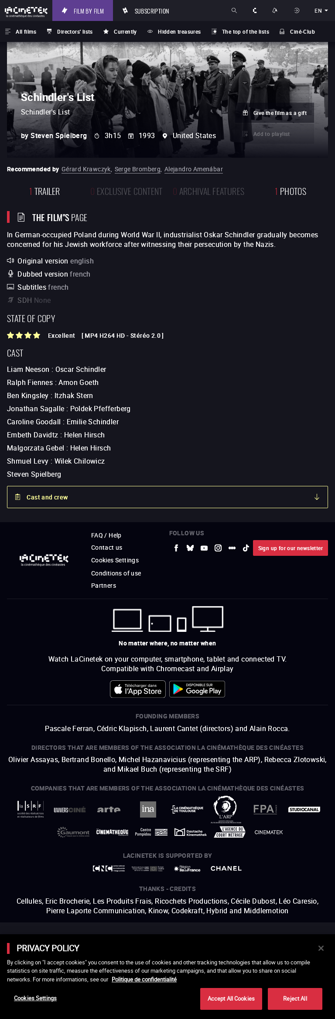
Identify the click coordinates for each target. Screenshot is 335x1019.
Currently (125, 31)
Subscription (152, 10)
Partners (103, 585)
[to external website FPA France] (265, 809)
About (255, 10)
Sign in (297, 10)
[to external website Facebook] (176, 548)
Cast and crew (47, 497)
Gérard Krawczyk (86, 169)
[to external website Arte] (109, 809)
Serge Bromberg (138, 169)
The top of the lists (245, 31)
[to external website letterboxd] (232, 548)
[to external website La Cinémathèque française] (112, 832)
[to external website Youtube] (204, 548)
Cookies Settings (115, 560)
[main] (167, 976)
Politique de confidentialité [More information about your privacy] (144, 979)
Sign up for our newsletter (290, 547)
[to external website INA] (148, 809)
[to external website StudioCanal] (304, 809)
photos (290, 190)
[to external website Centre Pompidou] (151, 832)
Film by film (89, 10)
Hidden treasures (179, 31)
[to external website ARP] (226, 809)
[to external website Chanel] (226, 868)
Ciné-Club (302, 31)
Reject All (295, 998)
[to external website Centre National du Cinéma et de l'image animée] (109, 868)
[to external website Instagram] (218, 548)
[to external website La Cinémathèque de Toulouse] (187, 809)
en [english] (318, 10)
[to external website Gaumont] (73, 832)
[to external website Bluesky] (190, 548)
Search (235, 10)
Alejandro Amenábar (193, 169)
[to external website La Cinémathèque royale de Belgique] (269, 832)
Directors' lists (74, 31)
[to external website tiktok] (246, 548)
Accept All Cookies (231, 998)
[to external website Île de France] (187, 868)
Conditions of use (116, 573)
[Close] (321, 948)
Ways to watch (276, 10)
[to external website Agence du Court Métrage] (230, 832)
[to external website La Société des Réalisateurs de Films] (31, 809)
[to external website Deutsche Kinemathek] (190, 832)
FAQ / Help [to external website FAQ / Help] (106, 535)
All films (26, 31)
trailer (44, 190)
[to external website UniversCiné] (70, 809)
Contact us (107, 547)
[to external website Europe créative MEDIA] (148, 868)
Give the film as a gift (280, 112)
